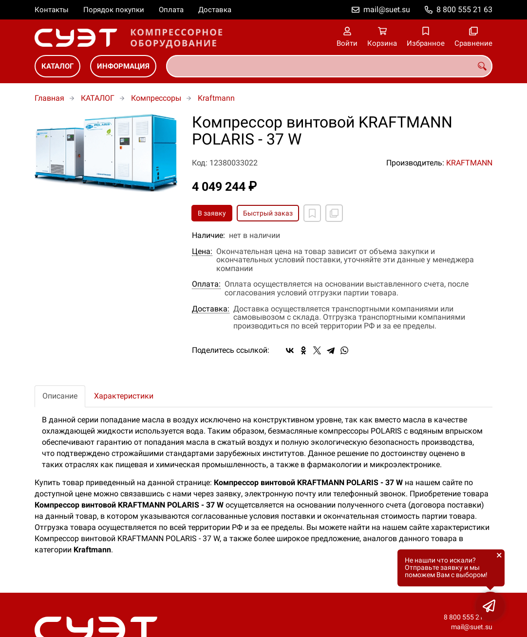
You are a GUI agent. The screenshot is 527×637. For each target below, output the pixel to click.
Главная (49, 98)
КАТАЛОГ (57, 66)
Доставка (214, 9)
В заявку (212, 213)
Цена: (202, 251)
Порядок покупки (113, 9)
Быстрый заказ (268, 213)
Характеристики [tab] (123, 395)
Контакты (52, 9)
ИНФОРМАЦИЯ (123, 66)
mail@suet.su (386, 9)
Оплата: (206, 284)
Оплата (171, 9)
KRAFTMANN (469, 162)
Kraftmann (216, 98)
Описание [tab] (59, 395)
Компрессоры (156, 98)
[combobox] (329, 66)
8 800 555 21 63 (464, 9)
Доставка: (210, 309)
